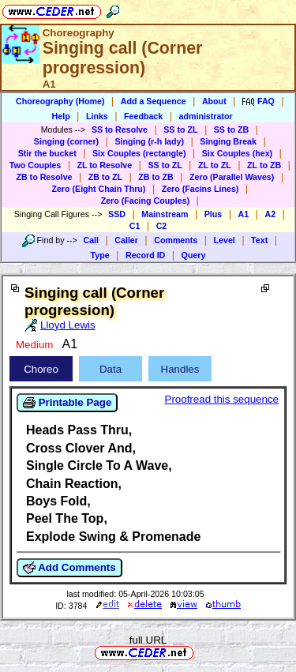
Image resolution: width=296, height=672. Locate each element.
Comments (175, 240)
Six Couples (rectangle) (138, 153)
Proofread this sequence (222, 399)
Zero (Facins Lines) (200, 188)
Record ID (145, 255)
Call (91, 240)
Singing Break (228, 141)
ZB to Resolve (44, 177)
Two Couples (35, 165)
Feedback (143, 116)
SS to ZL (180, 129)
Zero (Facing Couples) (145, 200)
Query (194, 255)
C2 (161, 226)
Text (259, 240)
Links (97, 116)
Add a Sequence (153, 101)
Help (61, 116)
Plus (213, 214)
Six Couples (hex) (237, 153)
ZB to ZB (155, 177)
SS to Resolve (120, 129)
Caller (126, 240)
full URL (148, 640)
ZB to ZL (105, 177)
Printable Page (67, 402)
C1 (135, 226)
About (214, 101)
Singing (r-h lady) (149, 141)
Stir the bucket (47, 153)
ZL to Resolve (105, 165)
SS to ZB (231, 129)
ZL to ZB (264, 165)
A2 (269, 214)
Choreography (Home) (60, 101)
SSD (117, 214)
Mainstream (164, 214)
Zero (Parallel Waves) (231, 177)
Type (100, 255)
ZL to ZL (214, 165)
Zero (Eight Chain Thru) (98, 188)
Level (224, 240)
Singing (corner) (66, 141)
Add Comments (69, 567)
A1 (243, 214)
